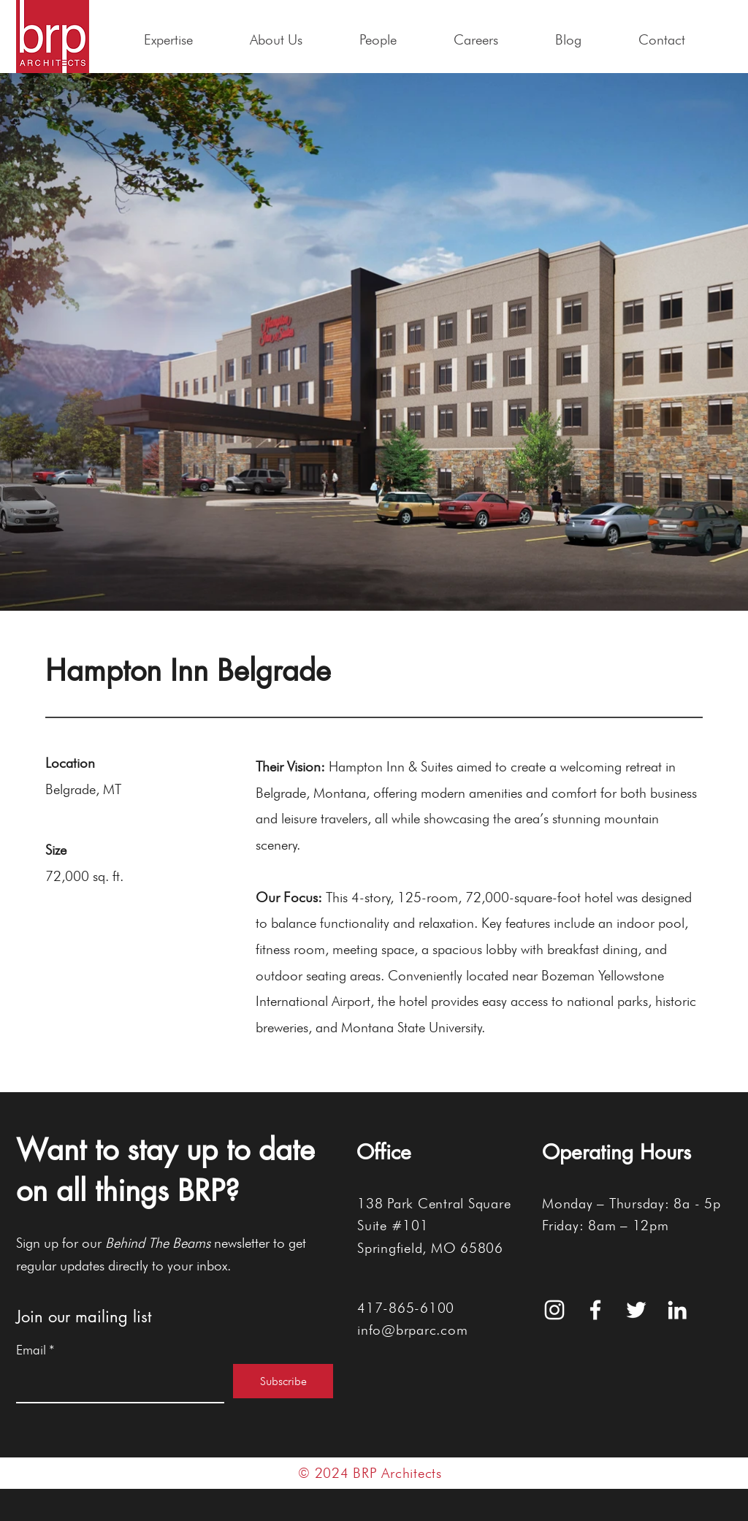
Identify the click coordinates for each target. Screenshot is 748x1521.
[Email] (115, 1383)
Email (35, 1350)
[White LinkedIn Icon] (677, 1310)
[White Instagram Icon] (554, 1310)
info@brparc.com (412, 1330)
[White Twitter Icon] (636, 1310)
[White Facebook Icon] (595, 1310)
